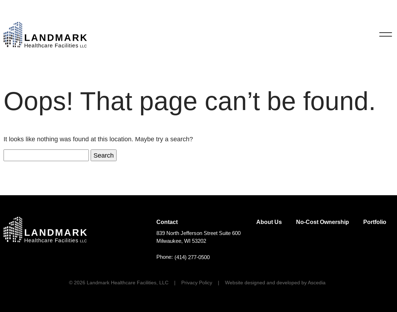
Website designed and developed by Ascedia (275, 282)
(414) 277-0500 (192, 257)
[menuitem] (269, 222)
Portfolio (374, 222)
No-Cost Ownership (322, 222)
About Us (269, 222)
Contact (167, 222)
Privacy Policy (196, 282)
